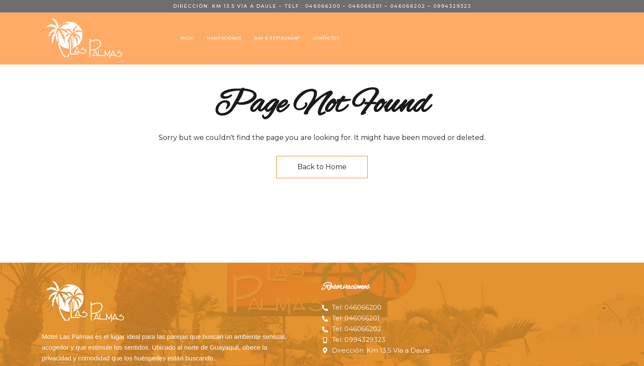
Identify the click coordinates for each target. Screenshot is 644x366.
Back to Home (322, 167)
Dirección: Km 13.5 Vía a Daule (225, 6)
